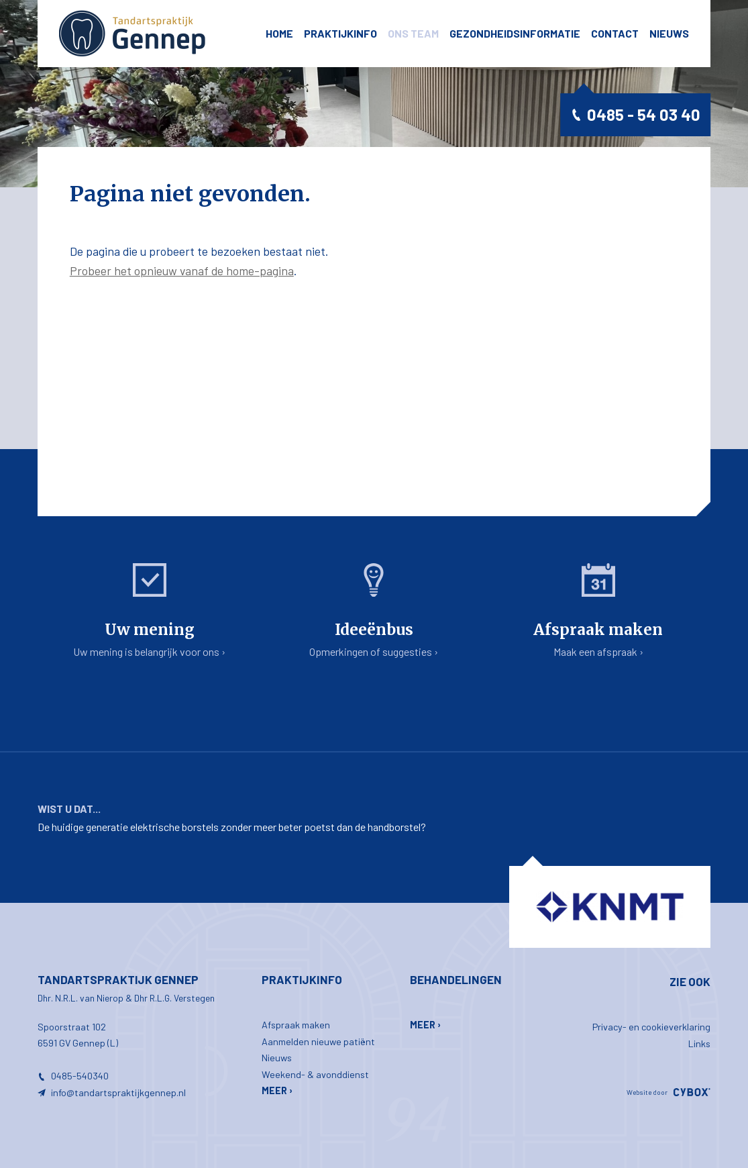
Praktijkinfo (340, 33)
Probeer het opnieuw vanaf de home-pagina (182, 270)
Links (699, 1043)
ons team (413, 33)
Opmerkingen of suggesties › (374, 610)
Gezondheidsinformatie (514, 33)
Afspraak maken (296, 1024)
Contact (615, 33)
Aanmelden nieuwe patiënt (318, 1041)
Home (279, 33)
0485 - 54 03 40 (643, 114)
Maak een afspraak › (598, 610)
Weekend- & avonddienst (315, 1074)
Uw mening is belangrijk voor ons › (150, 610)
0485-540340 (80, 1075)
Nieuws (669, 33)
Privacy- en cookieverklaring (651, 1026)
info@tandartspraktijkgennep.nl (118, 1092)
